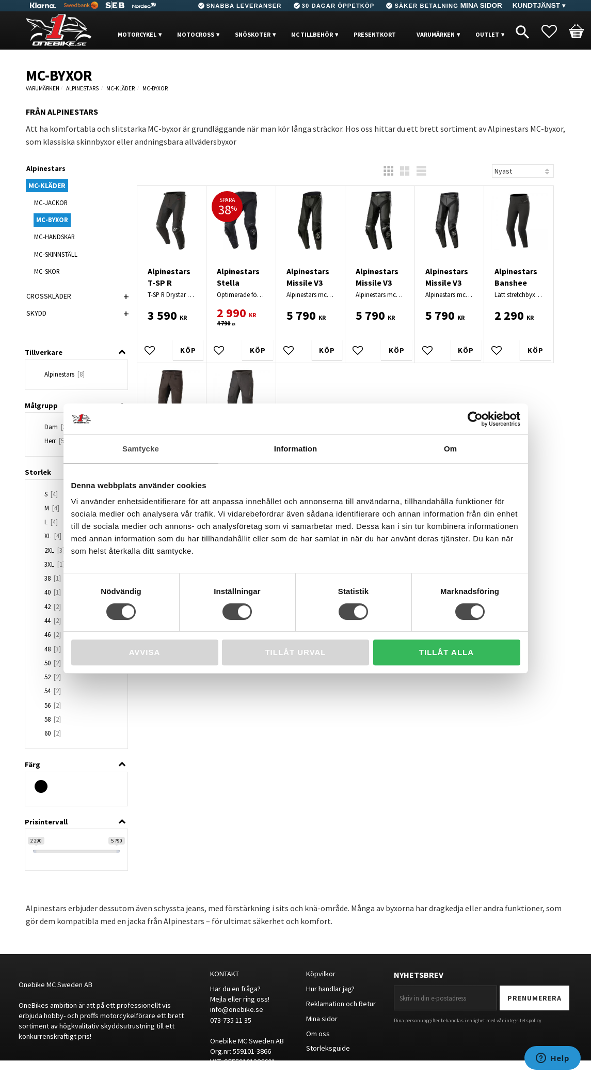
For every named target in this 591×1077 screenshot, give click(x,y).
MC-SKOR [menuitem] (47, 271)
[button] (554, 31)
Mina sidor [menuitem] (481, 5)
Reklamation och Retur (341, 1003)
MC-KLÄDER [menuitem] (47, 185)
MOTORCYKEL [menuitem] (137, 34)
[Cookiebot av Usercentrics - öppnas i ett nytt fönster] (475, 419)
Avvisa (145, 652)
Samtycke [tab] (140, 448)
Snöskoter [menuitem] (252, 34)
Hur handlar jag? (330, 988)
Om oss (318, 1033)
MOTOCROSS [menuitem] (195, 34)
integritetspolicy (523, 1020)
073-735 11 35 (230, 1020)
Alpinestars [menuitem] (46, 168)
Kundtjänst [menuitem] (536, 5)
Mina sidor (322, 1018)
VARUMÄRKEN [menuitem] (436, 34)
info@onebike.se (236, 1009)
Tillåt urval (295, 652)
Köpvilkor (321, 973)
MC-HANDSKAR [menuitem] (54, 236)
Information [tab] (295, 448)
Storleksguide (328, 1048)
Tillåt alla (446, 652)
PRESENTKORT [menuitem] (375, 34)
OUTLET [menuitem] (487, 34)
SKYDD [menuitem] (36, 313)
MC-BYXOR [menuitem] (52, 219)
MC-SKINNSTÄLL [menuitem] (55, 254)
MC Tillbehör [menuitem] (312, 34)
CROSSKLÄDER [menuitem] (48, 296)
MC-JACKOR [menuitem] (51, 202)
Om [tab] (450, 448)
